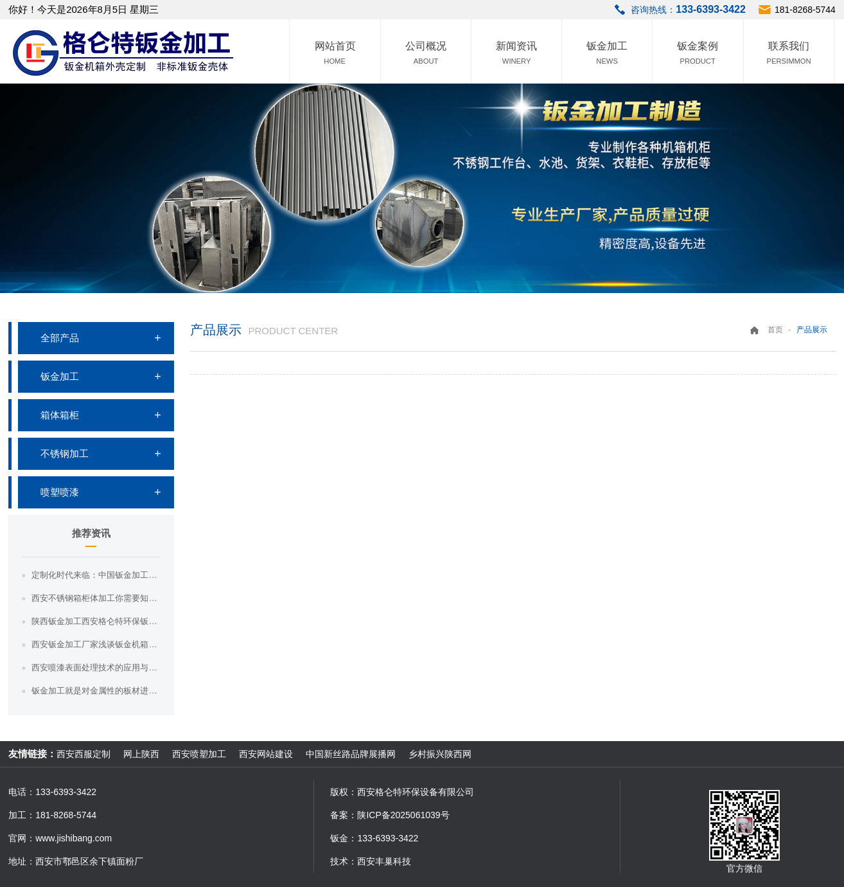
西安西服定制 (83, 754)
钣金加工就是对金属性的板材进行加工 (96, 690)
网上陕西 (141, 754)
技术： (343, 861)
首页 (775, 329)
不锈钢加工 (64, 453)
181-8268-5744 (805, 9)
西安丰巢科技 (384, 861)
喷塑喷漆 (59, 492)
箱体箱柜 (59, 414)
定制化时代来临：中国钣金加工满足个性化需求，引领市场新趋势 (96, 575)
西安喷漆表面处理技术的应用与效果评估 (96, 667)
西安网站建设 (266, 754)
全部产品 (59, 337)
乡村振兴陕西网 (440, 754)
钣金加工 (59, 376)
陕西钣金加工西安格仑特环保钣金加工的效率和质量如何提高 (96, 621)
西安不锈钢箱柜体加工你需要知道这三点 (96, 598)
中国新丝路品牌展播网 (351, 754)
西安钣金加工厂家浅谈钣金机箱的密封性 (96, 644)
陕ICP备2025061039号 (403, 815)
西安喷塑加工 (199, 754)
